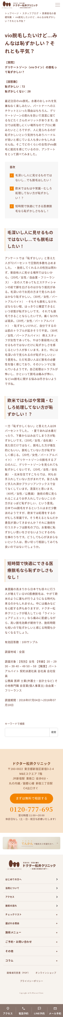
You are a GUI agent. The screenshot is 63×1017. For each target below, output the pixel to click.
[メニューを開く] (58, 5)
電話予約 (24, 1013)
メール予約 (55, 1013)
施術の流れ (11, 905)
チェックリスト (13, 914)
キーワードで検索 (15, 723)
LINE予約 (39, 1013)
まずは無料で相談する (31, 798)
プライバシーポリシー (31, 981)
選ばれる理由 (12, 923)
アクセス (9, 897)
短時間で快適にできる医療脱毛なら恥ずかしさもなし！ (33, 209)
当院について (12, 888)
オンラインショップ (45, 973)
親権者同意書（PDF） (18, 973)
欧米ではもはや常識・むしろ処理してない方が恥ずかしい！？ (33, 193)
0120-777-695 (31, 809)
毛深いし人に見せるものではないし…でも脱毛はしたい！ (33, 178)
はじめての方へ (13, 879)
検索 (53, 732)
